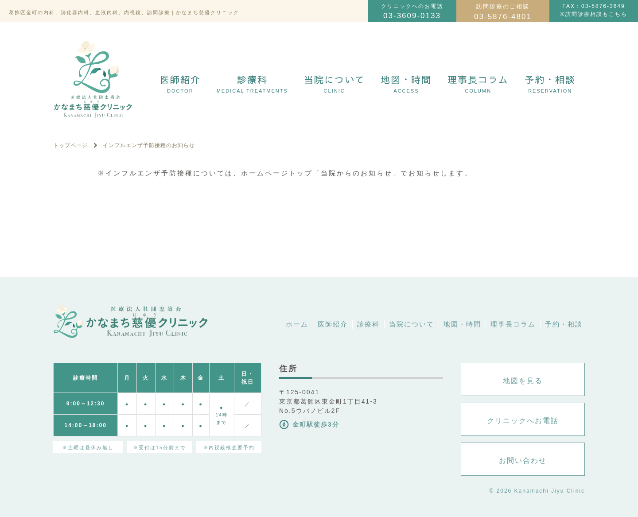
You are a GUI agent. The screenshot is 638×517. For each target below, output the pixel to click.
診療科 (252, 83)
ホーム (297, 324)
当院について (334, 83)
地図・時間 (406, 83)
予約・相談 (550, 83)
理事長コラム (478, 83)
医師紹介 (180, 83)
